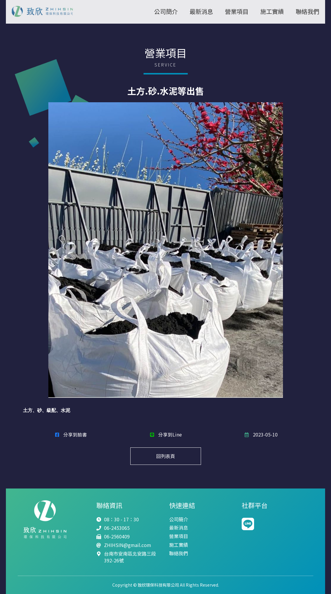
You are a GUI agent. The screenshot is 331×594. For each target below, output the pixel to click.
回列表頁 (165, 456)
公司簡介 (166, 11)
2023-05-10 (260, 434)
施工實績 (272, 11)
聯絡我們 (307, 11)
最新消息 (201, 11)
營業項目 (236, 11)
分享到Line (165, 434)
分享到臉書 (70, 434)
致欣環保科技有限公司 (45, 12)
